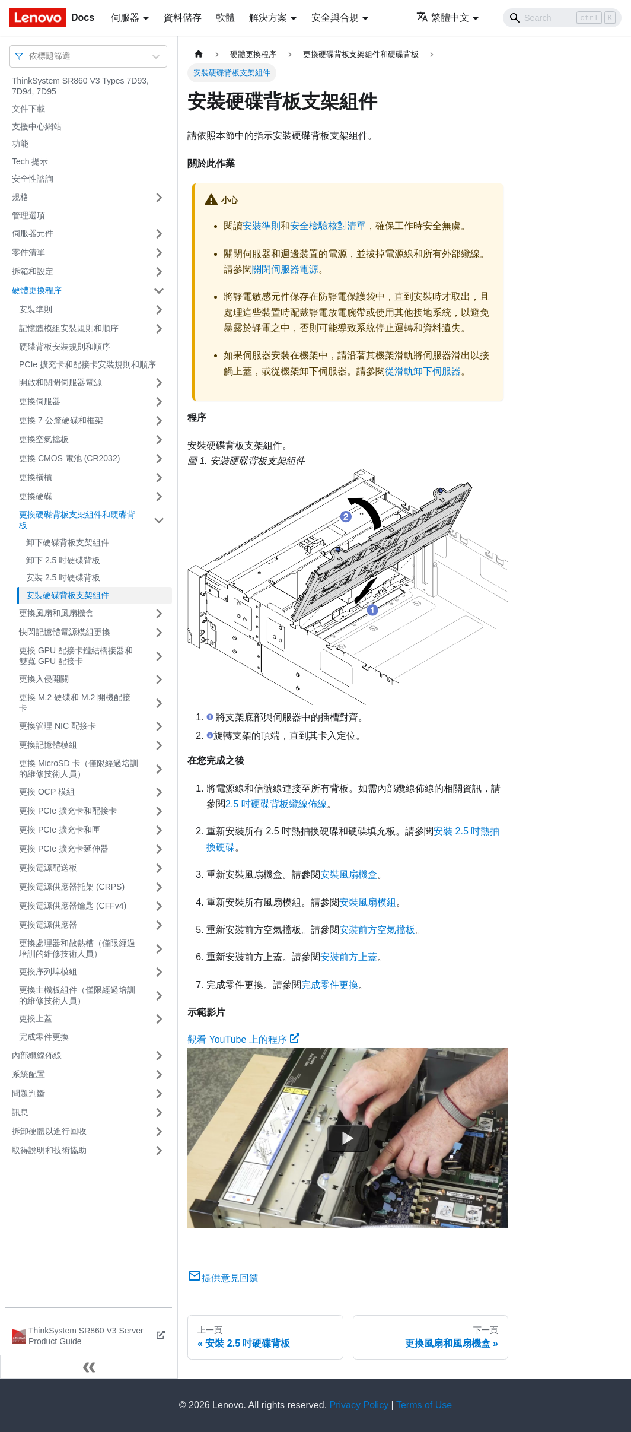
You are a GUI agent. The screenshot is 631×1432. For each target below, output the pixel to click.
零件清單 (28, 252)
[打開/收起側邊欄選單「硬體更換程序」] (159, 290)
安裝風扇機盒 (348, 874)
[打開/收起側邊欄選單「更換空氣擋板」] (159, 439)
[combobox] (30, 56)
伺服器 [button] (125, 17)
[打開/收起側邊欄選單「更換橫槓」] (159, 477)
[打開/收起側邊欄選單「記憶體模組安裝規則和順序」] (159, 328)
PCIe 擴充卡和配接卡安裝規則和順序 (87, 364)
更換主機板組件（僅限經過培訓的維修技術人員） (77, 995)
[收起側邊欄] (89, 1367)
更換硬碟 (35, 496)
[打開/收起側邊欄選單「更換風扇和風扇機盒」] (159, 613)
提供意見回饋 (223, 1278)
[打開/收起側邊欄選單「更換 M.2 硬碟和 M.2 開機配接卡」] (159, 703)
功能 (20, 143)
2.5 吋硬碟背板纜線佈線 (276, 804)
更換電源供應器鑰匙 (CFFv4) (72, 905)
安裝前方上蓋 (348, 957)
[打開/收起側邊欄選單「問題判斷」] (159, 1093)
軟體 (225, 17)
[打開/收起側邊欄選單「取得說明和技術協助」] (159, 1150)
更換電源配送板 (48, 867)
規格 (20, 197)
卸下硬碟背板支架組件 (67, 542)
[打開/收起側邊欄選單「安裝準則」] (159, 309)
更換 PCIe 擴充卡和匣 (59, 829)
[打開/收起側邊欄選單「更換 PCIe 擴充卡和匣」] (159, 830)
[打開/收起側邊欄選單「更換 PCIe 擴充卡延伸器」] (159, 849)
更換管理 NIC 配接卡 (57, 726)
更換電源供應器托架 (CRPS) (72, 886)
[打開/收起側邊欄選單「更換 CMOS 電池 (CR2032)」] (159, 458)
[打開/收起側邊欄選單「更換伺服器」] (159, 401)
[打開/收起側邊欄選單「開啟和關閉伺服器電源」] (159, 382)
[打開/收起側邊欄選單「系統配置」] (159, 1074)
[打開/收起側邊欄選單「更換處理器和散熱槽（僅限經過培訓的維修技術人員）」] (159, 949)
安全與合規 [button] (335, 17)
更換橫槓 (35, 477)
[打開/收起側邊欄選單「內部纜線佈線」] (159, 1055)
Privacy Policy (359, 1405)
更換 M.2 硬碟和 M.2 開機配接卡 (74, 703)
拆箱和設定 (32, 271)
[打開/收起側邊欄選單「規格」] (159, 197)
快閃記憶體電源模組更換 (64, 632)
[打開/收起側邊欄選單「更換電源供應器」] (159, 925)
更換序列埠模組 (48, 971)
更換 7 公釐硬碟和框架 (61, 420)
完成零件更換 (44, 1037)
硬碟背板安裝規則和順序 (64, 346)
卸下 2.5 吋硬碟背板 (63, 560)
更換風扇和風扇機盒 (56, 613)
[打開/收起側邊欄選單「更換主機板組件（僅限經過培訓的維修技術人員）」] (159, 995)
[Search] (562, 17)
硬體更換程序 (37, 290)
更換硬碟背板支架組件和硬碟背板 (77, 520)
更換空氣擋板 (44, 439)
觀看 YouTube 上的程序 (243, 1039)
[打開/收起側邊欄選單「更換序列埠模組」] (159, 972)
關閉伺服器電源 (285, 269)
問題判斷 (28, 1093)
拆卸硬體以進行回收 (49, 1131)
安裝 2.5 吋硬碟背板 (63, 577)
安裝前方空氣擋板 (377, 930)
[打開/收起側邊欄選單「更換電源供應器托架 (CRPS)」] (159, 887)
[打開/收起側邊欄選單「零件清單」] (159, 252)
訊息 (20, 1112)
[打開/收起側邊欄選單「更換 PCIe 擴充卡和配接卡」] (159, 811)
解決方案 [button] (268, 17)
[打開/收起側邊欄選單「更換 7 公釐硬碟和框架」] (159, 420)
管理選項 (28, 215)
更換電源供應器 (48, 924)
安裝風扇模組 (367, 902)
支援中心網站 (37, 126)
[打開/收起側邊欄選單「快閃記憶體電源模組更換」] (159, 632)
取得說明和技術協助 (49, 1150)
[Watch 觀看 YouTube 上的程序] (348, 1138)
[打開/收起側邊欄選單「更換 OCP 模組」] (159, 792)
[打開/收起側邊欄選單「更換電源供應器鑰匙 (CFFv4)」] (159, 906)
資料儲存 (183, 17)
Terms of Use (424, 1405)
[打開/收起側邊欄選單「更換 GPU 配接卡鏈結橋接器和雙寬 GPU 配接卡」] (159, 656)
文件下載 (28, 108)
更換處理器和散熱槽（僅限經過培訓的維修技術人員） (77, 948)
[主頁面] (198, 54)
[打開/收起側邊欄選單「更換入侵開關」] (159, 679)
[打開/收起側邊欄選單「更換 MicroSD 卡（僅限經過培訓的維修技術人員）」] (159, 769)
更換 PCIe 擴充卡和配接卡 (68, 810)
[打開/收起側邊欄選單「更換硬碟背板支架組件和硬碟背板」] (159, 520)
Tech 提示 (30, 161)
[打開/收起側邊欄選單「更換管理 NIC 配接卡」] (159, 726)
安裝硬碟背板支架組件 (67, 595)
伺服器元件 (32, 233)
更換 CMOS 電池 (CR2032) (69, 458)
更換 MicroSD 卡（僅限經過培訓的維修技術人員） (78, 768)
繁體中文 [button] (442, 17)
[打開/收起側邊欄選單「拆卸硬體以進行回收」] (159, 1131)
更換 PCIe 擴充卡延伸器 (64, 848)
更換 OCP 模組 (47, 791)
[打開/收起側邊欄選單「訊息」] (159, 1112)
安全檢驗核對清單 (328, 226)
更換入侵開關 (44, 679)
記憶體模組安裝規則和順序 (69, 328)
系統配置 (28, 1074)
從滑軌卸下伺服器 (423, 371)
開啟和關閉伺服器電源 (60, 382)
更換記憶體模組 (48, 745)
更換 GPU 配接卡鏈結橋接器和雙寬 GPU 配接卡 (76, 656)
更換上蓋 (35, 1018)
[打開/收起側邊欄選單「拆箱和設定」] (159, 271)
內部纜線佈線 (37, 1055)
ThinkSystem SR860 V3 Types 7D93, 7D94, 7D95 (80, 86)
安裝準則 (35, 309)
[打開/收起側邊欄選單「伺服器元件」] (159, 233)
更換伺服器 (39, 401)
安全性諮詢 (32, 178)
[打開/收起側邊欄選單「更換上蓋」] (159, 1018)
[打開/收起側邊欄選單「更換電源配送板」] (159, 868)
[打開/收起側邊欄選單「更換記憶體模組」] (159, 745)
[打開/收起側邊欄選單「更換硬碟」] (159, 496)
